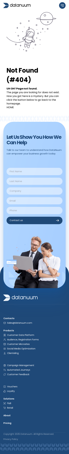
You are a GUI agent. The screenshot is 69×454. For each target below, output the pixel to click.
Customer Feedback (16, 374)
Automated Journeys (16, 369)
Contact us (34, 220)
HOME (10, 107)
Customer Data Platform (18, 335)
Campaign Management (18, 365)
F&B (7, 403)
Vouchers (10, 386)
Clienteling (11, 353)
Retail (8, 407)
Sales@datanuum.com (17, 322)
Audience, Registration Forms (21, 339)
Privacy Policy (10, 439)
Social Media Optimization (19, 348)
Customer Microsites (16, 344)
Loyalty (9, 391)
